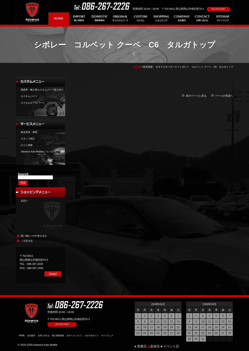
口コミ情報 (27, 145)
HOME (137, 66)
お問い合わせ (44, 335)
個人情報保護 (58, 335)
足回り (24, 200)
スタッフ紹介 (28, 138)
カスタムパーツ (29, 96)
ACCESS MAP (218, 9)
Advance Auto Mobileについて (37, 151)
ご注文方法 (27, 240)
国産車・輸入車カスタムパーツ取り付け (42, 89)
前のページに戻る (196, 95)
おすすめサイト (92, 335)
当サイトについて (74, 335)
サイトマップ (107, 335)
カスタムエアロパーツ (32, 102)
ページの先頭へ (224, 95)
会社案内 (31, 335)
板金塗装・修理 (29, 132)
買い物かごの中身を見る (34, 235)
